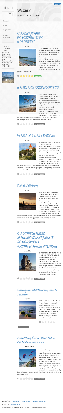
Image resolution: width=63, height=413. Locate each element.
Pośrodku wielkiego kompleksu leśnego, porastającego (8, 73)
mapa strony (7, 30)
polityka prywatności (7, 36)
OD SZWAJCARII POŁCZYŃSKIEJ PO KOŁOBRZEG (30, 38)
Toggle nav (58, 4)
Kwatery (6, 48)
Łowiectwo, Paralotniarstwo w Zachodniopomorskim (36, 340)
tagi (5, 25)
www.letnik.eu (16, 404)
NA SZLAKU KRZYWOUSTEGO (38, 88)
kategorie (7, 21)
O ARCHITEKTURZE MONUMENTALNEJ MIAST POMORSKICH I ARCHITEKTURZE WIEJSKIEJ (37, 240)
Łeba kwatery (6, 56)
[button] (3, 77)
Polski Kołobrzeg (27, 186)
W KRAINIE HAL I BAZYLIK (36, 136)
